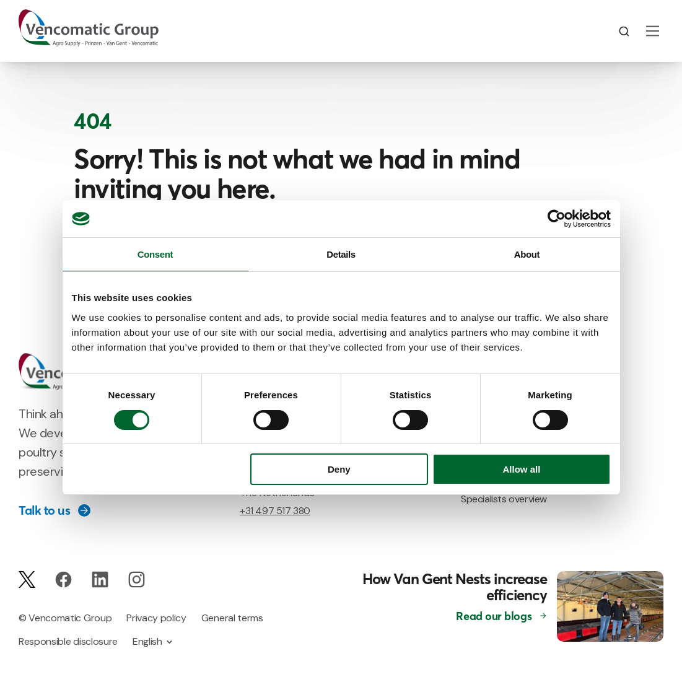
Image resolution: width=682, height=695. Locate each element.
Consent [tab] (155, 254)
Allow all (522, 469)
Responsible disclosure (68, 641)
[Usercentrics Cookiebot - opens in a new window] (556, 218)
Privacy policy (156, 617)
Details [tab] (341, 254)
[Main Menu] (652, 31)
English (147, 641)
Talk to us (44, 510)
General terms (232, 617)
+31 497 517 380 (275, 510)
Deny (339, 469)
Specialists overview (504, 498)
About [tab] (527, 254)
